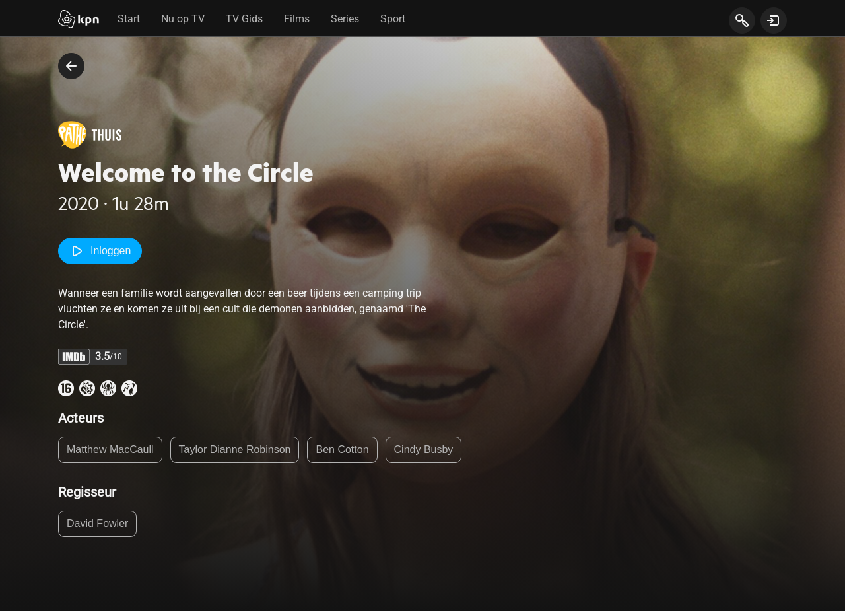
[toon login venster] (773, 20)
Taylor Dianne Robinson (235, 449)
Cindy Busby (424, 449)
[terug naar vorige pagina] (71, 66)
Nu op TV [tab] (183, 19)
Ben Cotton (342, 449)
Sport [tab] (392, 19)
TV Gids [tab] (244, 19)
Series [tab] (345, 19)
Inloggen (100, 251)
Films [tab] (297, 19)
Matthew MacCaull (110, 449)
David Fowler (97, 523)
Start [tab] (129, 19)
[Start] (78, 20)
